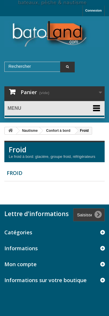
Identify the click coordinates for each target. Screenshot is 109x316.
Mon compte (20, 264)
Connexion (93, 10)
